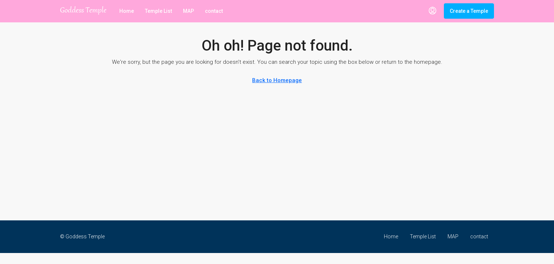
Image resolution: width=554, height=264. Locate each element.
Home (126, 11)
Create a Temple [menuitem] (469, 11)
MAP (188, 11)
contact (214, 11)
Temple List (158, 11)
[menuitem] (432, 11)
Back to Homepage (277, 80)
